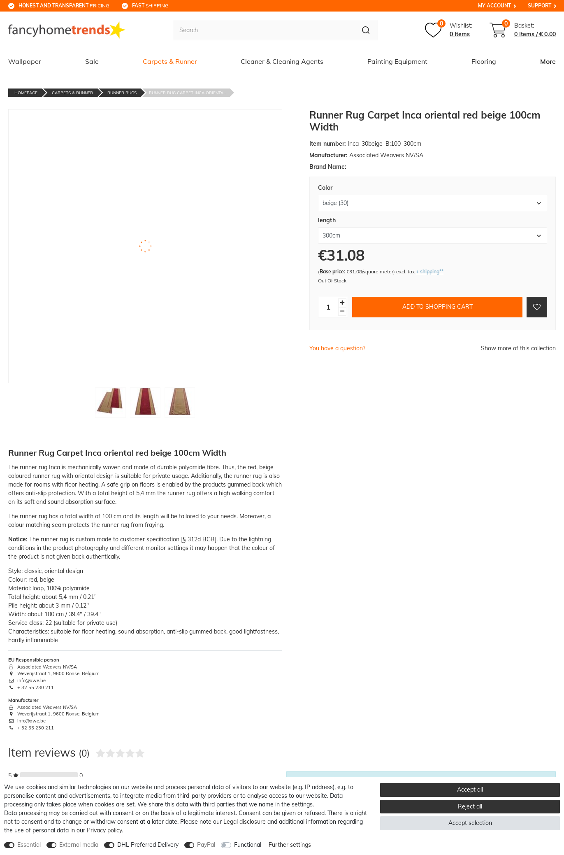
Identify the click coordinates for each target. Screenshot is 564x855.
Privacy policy (104, 830)
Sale (92, 61)
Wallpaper (24, 61)
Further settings (290, 844)
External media (78, 844)
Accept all (470, 789)
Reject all (470, 806)
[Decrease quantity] (342, 311)
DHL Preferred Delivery (148, 844)
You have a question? (337, 348)
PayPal (206, 844)
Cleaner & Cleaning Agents (282, 61)
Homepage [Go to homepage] (25, 93)
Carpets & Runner (170, 61)
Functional (247, 844)
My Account (494, 5)
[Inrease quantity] (342, 302)
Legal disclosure (244, 821)
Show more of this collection (518, 348)
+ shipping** (429, 271)
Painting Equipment (397, 61)
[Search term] (263, 30)
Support (539, 5)
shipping (150, 5)
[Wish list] (448, 30)
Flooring (483, 61)
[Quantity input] (328, 307)
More (548, 61)
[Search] (366, 30)
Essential (29, 844)
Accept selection (470, 823)
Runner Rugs (122, 93)
